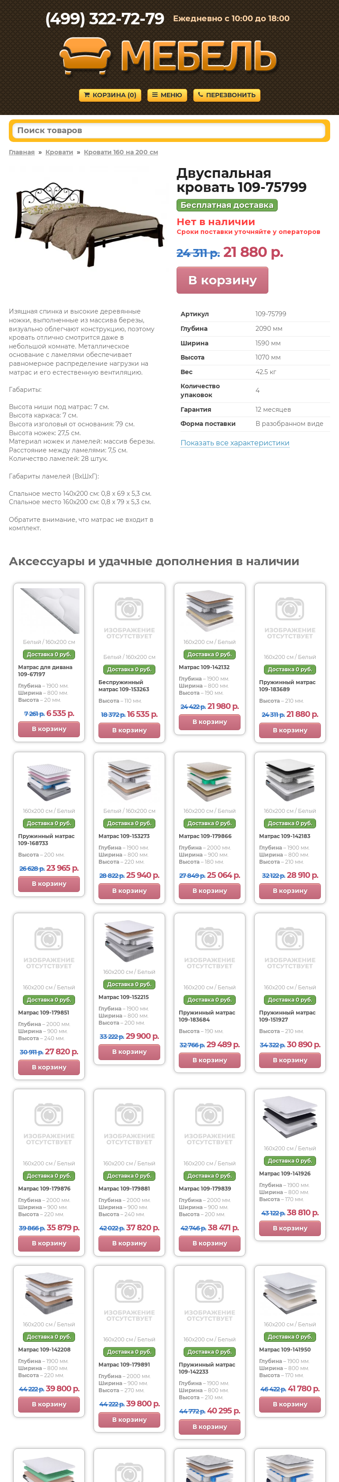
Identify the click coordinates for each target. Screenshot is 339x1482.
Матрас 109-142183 (284, 836)
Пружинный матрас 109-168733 (46, 839)
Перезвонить (227, 95)
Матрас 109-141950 (285, 1349)
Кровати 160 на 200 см (121, 152)
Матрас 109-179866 (205, 836)
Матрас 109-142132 (204, 667)
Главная (22, 152)
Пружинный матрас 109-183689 (287, 686)
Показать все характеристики (235, 443)
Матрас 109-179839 (205, 1188)
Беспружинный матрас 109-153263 (123, 686)
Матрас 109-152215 (123, 997)
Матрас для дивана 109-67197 (45, 671)
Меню (167, 95)
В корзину (222, 279)
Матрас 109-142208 (44, 1349)
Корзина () (110, 95)
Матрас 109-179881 (124, 1188)
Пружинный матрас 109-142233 (207, 1368)
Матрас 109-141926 (285, 1173)
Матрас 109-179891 (124, 1364)
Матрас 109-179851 (43, 1012)
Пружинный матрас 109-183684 (207, 1016)
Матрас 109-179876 (44, 1188)
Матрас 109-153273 (124, 836)
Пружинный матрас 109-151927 (287, 1016)
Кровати (59, 152)
